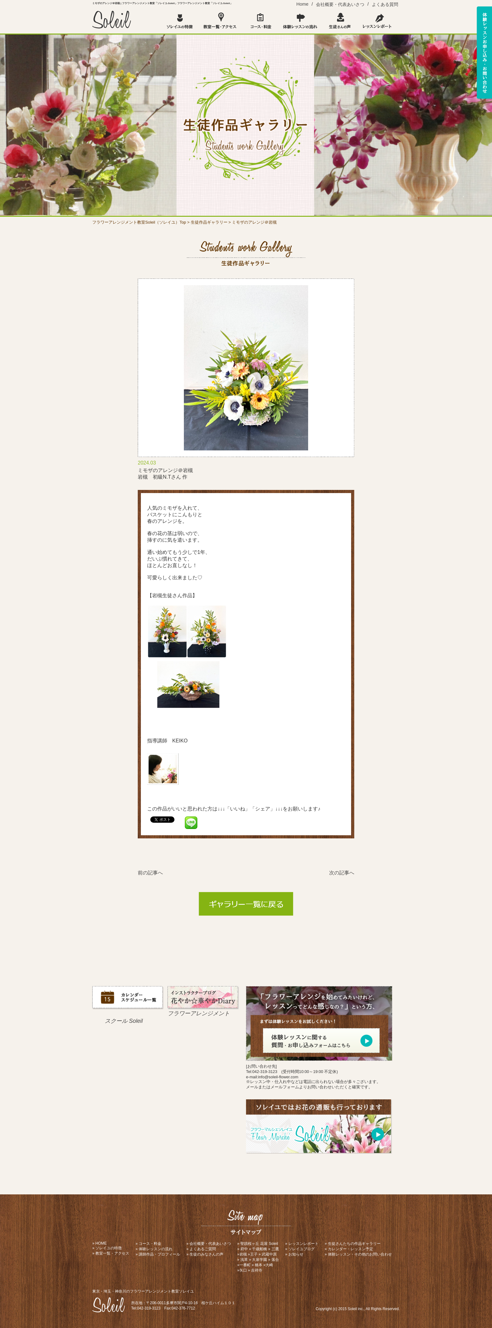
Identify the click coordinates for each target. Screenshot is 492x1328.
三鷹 (275, 1249)
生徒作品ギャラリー (209, 222)
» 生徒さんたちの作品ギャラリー (353, 1243)
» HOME (99, 1243)
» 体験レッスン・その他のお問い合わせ (358, 1254)
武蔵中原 (269, 1254)
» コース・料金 (148, 1243)
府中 (244, 1249)
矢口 (243, 1270)
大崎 (269, 1265)
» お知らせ (294, 1254)
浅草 (244, 1259)
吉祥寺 (256, 1270)
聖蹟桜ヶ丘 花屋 (254, 1243)
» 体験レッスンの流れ (154, 1249)
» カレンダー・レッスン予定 (349, 1249)
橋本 (258, 1265)
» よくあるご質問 (201, 1249)
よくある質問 (385, 4)
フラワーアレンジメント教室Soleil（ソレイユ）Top (139, 222)
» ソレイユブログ (300, 1249)
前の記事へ (150, 872)
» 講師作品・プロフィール (158, 1254)
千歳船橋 (259, 1249)
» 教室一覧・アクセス (110, 1253)
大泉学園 (259, 1259)
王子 (254, 1254)
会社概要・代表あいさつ (340, 4)
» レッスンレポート (301, 1243)
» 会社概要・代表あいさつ (208, 1243)
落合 (275, 1259)
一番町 (245, 1265)
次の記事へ (341, 872)
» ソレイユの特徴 (107, 1248)
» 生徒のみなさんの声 (204, 1254)
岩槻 (243, 1254)
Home (302, 4)
